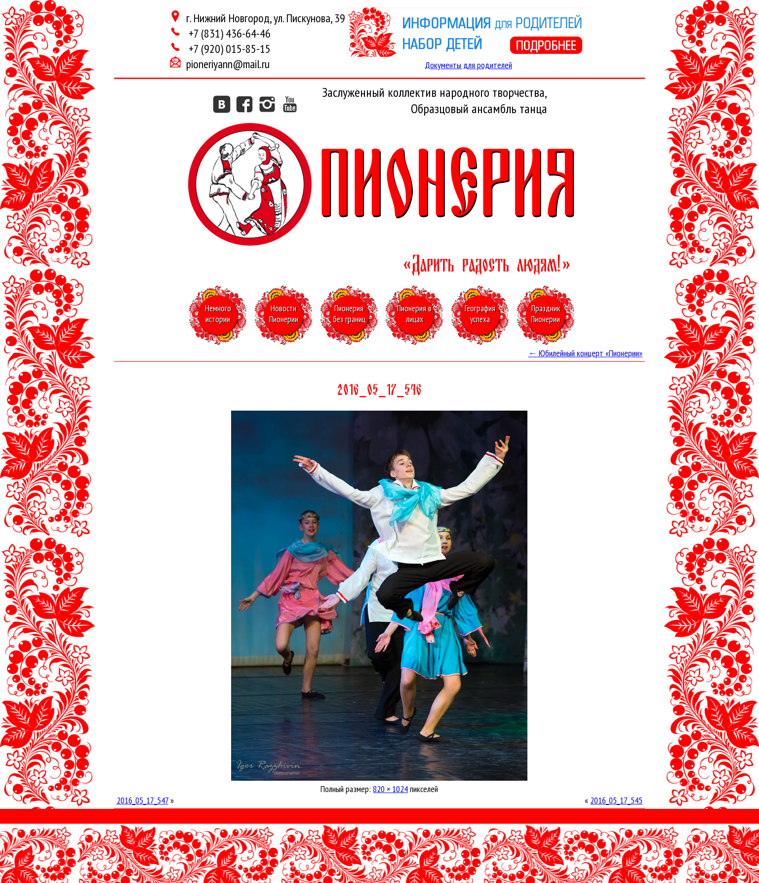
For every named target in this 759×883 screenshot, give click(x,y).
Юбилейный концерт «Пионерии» (585, 353)
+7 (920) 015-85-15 (228, 48)
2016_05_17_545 (616, 800)
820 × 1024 (390, 789)
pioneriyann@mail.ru (228, 64)
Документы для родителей (468, 65)
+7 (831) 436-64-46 (228, 33)
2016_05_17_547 (142, 800)
